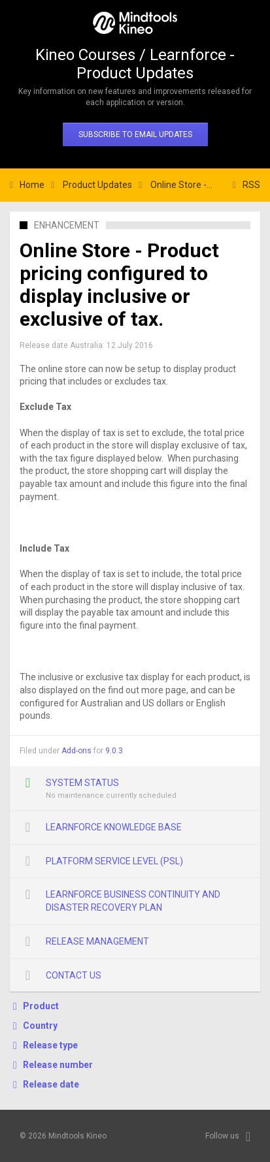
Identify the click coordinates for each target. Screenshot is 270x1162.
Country (40, 1025)
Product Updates (97, 185)
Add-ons (76, 750)
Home (32, 185)
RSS (251, 185)
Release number (58, 1065)
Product (41, 1006)
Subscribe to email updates (135, 134)
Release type (50, 1045)
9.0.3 (114, 750)
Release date (51, 1084)
